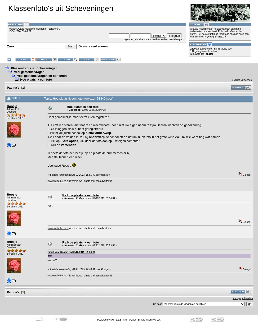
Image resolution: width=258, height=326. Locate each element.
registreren (53, 29)
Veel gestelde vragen (29, 72)
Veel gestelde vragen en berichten (42, 76)
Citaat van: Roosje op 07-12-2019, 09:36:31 (71, 252)
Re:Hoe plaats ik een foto (80, 195)
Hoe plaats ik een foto (36, 79)
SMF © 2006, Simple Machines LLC (142, 319)
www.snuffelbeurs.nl (58, 181)
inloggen (40, 29)
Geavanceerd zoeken (93, 46)
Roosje (12, 106)
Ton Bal (208, 54)
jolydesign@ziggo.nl (215, 36)
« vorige (236, 80)
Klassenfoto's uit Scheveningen (34, 68)
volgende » (247, 80)
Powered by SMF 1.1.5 (109, 319)
